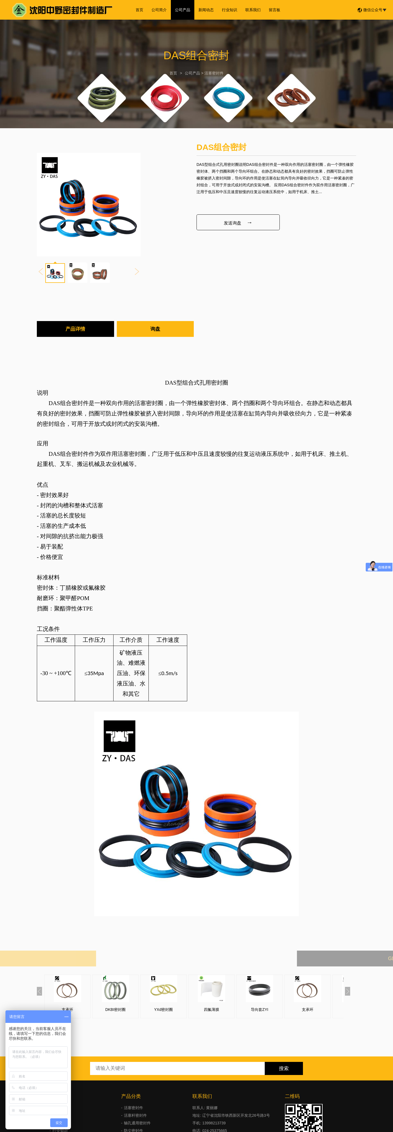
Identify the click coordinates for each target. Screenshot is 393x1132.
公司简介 (159, 10)
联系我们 (253, 10)
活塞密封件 (214, 73)
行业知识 (229, 10)
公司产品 (182, 10)
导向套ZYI (259, 1009)
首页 (139, 10)
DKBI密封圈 (115, 1009)
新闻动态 (206, 10)
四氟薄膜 (211, 1009)
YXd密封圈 (163, 1009)
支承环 (67, 1009)
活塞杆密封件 (135, 1115)
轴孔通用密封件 (137, 1123)
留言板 (274, 10)
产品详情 (75, 329)
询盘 (155, 329)
